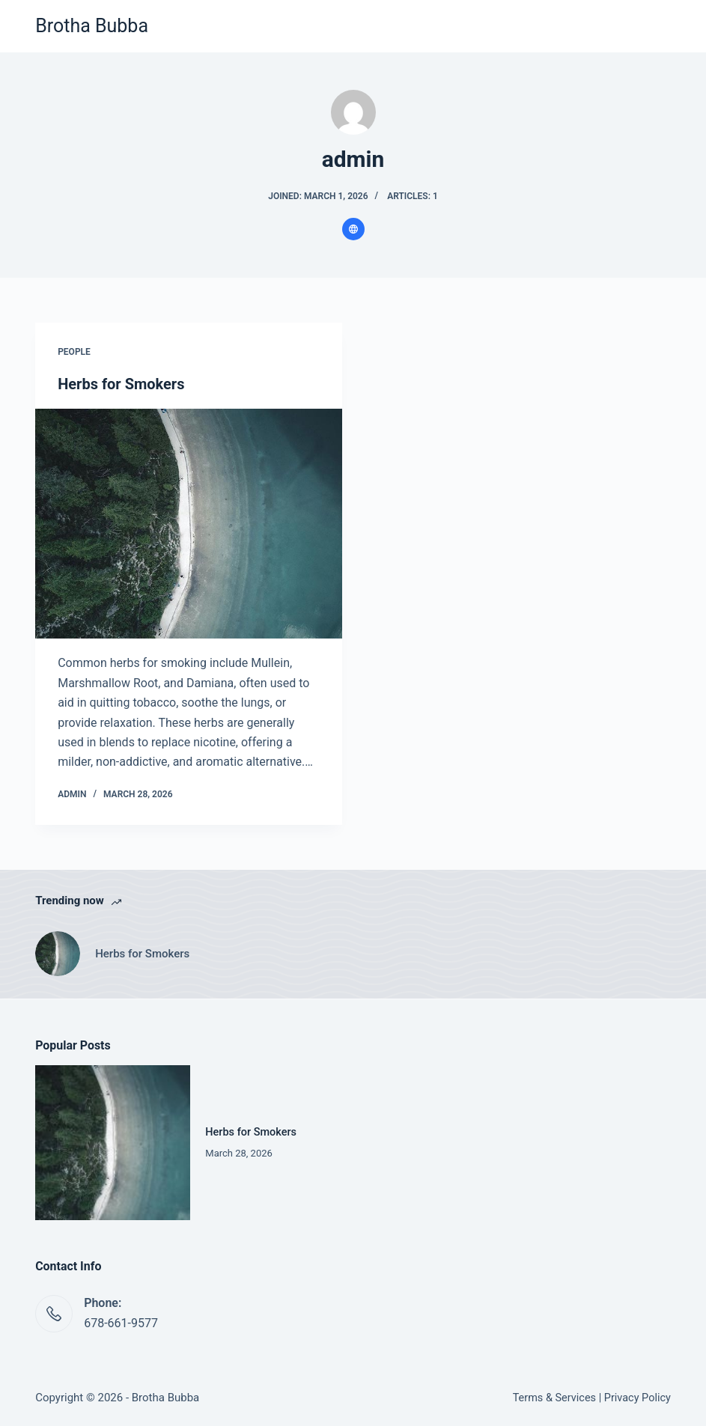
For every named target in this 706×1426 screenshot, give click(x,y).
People (74, 352)
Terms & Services (554, 1398)
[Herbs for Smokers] (188, 524)
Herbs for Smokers (121, 384)
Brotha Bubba (91, 26)
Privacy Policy (637, 1398)
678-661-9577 (121, 1323)
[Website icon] (353, 229)
